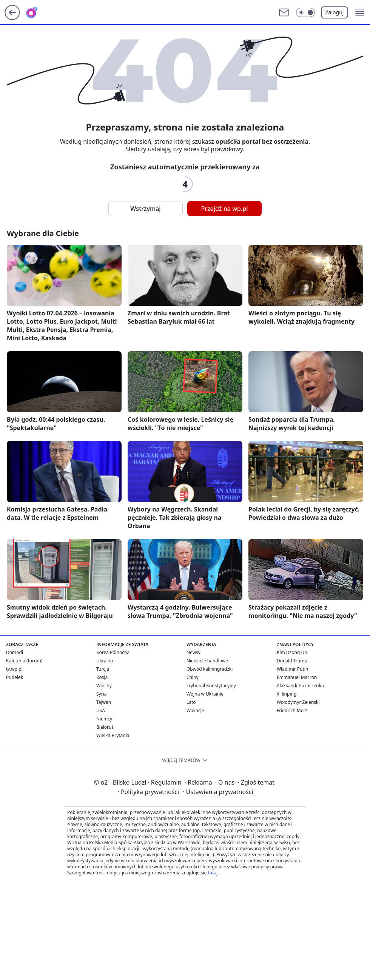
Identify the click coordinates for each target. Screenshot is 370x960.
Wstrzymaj (145, 208)
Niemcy (104, 719)
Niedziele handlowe (207, 660)
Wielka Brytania (113, 735)
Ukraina (104, 660)
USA (100, 710)
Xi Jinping (286, 694)
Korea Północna (113, 652)
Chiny (193, 677)
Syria (101, 694)
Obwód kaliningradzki (210, 669)
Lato (191, 702)
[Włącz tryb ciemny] (305, 12)
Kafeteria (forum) (24, 660)
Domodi (14, 652)
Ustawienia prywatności (218, 792)
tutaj (212, 872)
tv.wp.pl (14, 669)
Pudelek (14, 677)
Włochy (104, 685)
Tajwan (103, 702)
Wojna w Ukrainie (205, 694)
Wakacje (195, 710)
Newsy (193, 652)
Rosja (102, 677)
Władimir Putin (292, 669)
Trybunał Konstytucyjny (211, 685)
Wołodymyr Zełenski (298, 702)
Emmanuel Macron (297, 677)
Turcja (102, 669)
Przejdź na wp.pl (224, 208)
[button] (360, 12)
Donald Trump (292, 660)
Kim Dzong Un (292, 652)
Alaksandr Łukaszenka (300, 685)
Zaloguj (334, 12)
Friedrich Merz (292, 710)
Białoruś (105, 727)
